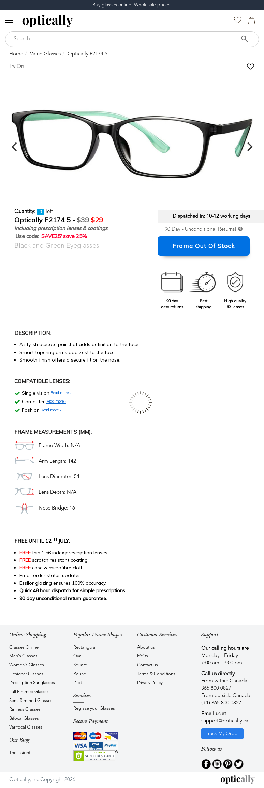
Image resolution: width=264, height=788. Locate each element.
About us (146, 647)
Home (16, 54)
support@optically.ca (224, 721)
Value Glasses (45, 54)
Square (80, 665)
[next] (248, 146)
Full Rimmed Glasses (29, 692)
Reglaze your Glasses (94, 708)
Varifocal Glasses (25, 727)
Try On (16, 66)
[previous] (15, 146)
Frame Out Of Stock (204, 246)
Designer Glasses (26, 674)
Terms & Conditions (156, 674)
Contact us (147, 665)
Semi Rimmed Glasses (31, 700)
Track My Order (222, 733)
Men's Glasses (23, 656)
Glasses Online (24, 647)
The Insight (19, 753)
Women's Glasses (26, 665)
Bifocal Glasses (24, 718)
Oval (78, 656)
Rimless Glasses (25, 709)
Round (79, 674)
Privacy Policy (150, 683)
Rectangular (85, 647)
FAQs (142, 656)
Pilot (77, 683)
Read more (60, 393)
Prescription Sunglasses (32, 683)
